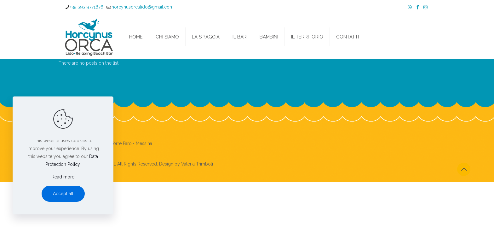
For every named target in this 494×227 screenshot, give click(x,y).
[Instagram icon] (425, 7)
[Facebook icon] (417, 7)
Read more (63, 176)
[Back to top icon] (463, 169)
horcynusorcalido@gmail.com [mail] (143, 6)
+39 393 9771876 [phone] (86, 6)
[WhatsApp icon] (409, 7)
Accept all (63, 193)
